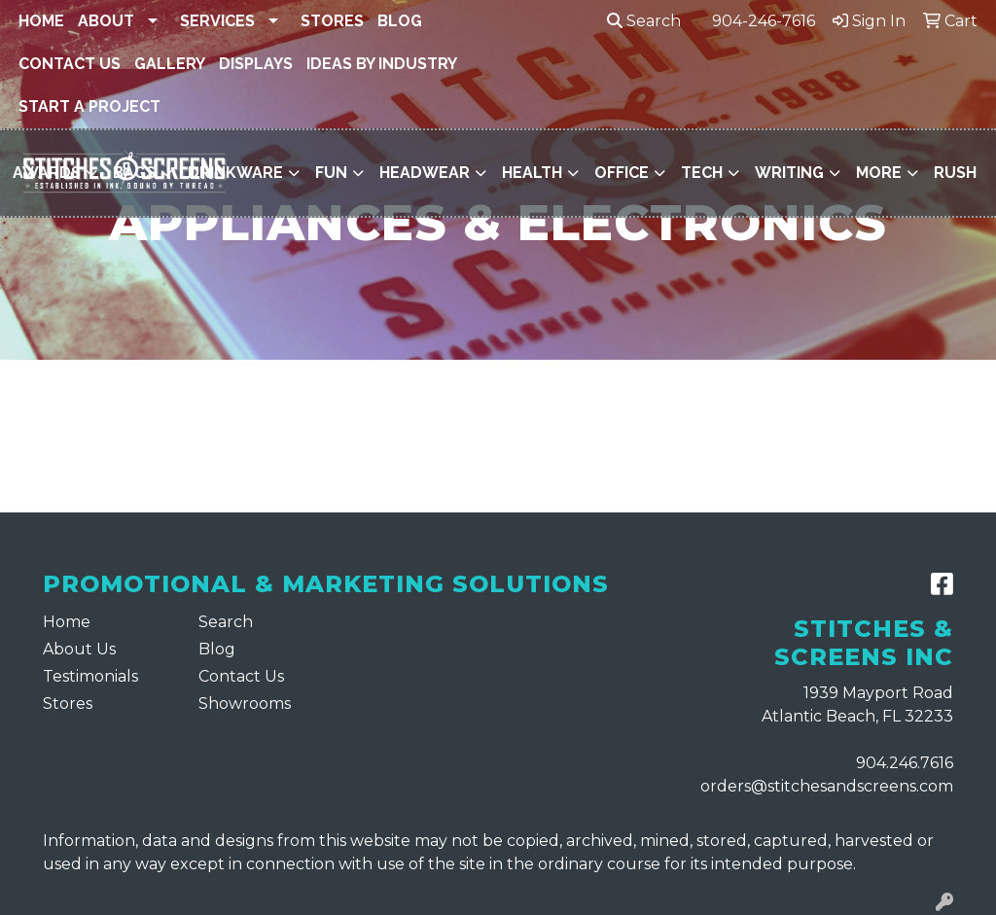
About (106, 21)
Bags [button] (134, 172)
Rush (955, 172)
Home (41, 21)
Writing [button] (789, 172)
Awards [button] (47, 172)
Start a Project (89, 106)
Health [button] (532, 172)
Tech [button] (702, 172)
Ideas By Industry (381, 63)
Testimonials (90, 676)
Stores (332, 21)
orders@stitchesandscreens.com (826, 786)
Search (644, 21)
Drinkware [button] (235, 172)
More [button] (879, 172)
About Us (79, 649)
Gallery (169, 63)
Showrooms (244, 703)
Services (217, 21)
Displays (256, 63)
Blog (399, 21)
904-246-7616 (763, 21)
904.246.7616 (904, 763)
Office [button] (621, 172)
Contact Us (69, 63)
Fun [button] (331, 172)
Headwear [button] (424, 172)
